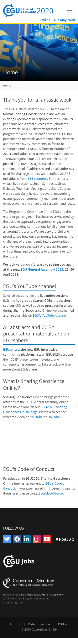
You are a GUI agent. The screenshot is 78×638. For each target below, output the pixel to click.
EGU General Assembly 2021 (42, 269)
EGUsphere (11, 349)
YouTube (36, 417)
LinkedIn (53, 417)
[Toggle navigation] (69, 11)
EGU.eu (63, 624)
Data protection (39, 624)
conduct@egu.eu (52, 493)
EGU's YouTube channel (50, 315)
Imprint (15, 624)
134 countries (37, 178)
